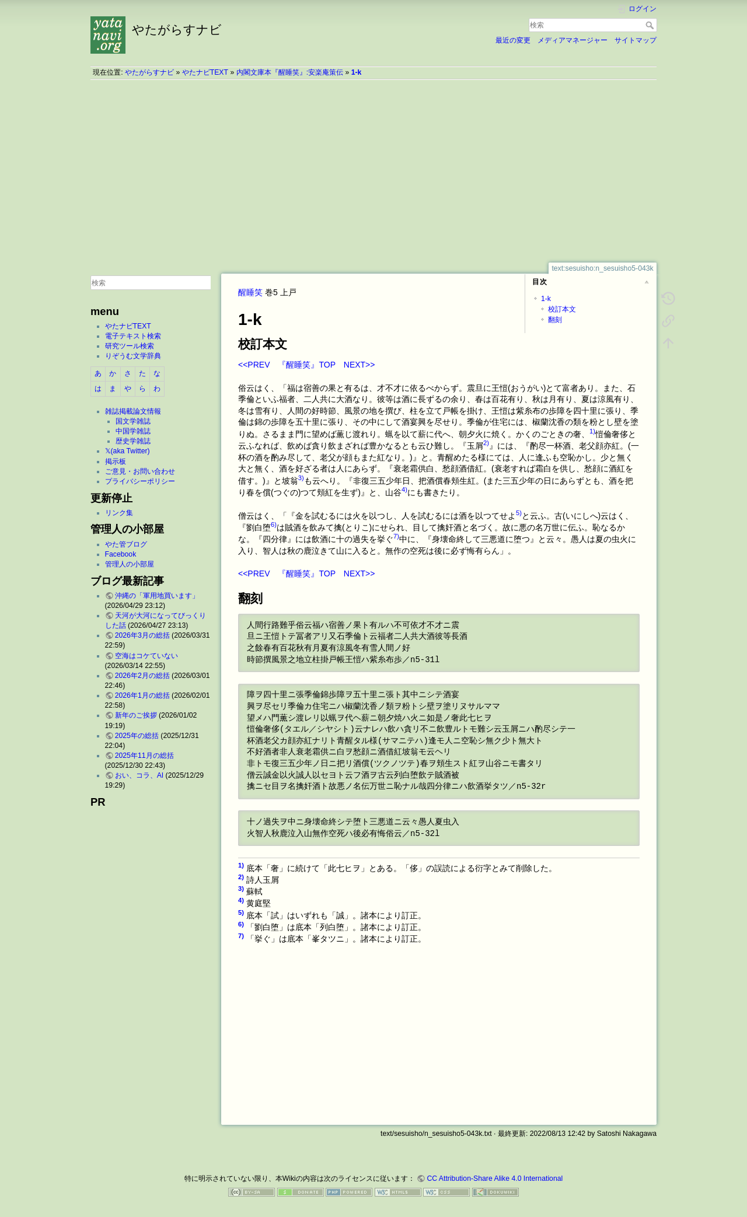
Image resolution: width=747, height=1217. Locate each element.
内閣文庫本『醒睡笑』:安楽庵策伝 (289, 72)
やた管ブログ (126, 544)
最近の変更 (512, 40)
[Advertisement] (373, 171)
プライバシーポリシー (140, 481)
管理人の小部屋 (129, 564)
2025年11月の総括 (144, 755)
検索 (651, 25)
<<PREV (254, 364)
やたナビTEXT (205, 72)
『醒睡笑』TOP (306, 364)
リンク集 (119, 513)
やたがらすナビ (149, 72)
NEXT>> (359, 364)
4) (404, 489)
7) (396, 536)
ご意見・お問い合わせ (140, 471)
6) (274, 524)
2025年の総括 (137, 736)
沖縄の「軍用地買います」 (157, 596)
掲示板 (115, 461)
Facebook (121, 554)
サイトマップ (636, 40)
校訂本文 (562, 309)
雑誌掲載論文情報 (133, 411)
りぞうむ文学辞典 (133, 356)
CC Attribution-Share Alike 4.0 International (495, 1178)
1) (592, 431)
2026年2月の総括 (142, 676)
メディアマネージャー (572, 40)
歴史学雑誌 (133, 441)
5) (519, 512)
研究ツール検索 (129, 346)
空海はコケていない (146, 656)
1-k (356, 72)
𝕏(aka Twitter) (127, 451)
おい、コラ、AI (139, 775)
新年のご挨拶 (136, 715)
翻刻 (555, 320)
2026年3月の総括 (142, 635)
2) (486, 442)
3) (301, 477)
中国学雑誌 (133, 431)
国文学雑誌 (133, 421)
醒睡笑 (250, 292)
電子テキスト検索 (133, 336)
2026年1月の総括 (142, 695)
